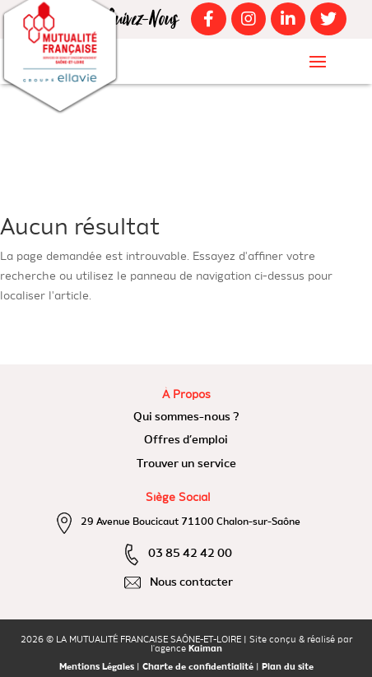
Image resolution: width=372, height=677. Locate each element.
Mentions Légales (96, 667)
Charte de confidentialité (197, 667)
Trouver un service (186, 464)
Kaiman (205, 649)
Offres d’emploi (186, 440)
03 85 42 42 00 (190, 553)
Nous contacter (191, 582)
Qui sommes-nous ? (186, 417)
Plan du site (288, 667)
